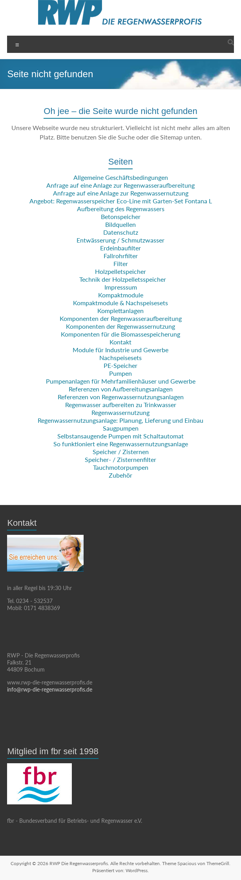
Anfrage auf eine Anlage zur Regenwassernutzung (120, 193)
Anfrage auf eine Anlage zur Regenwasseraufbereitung (120, 185)
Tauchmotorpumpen (120, 467)
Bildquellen (120, 224)
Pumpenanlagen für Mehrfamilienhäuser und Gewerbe (120, 381)
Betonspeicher (121, 216)
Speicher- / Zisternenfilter (120, 459)
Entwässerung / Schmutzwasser (120, 240)
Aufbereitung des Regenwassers (120, 208)
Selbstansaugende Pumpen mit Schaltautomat (120, 436)
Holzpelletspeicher (120, 271)
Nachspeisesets (120, 357)
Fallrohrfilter (121, 255)
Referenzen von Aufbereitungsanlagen (121, 389)
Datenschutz (120, 232)
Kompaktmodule (120, 295)
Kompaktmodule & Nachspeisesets (120, 302)
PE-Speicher (120, 365)
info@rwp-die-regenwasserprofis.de (49, 689)
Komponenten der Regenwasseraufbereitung (121, 318)
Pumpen (120, 373)
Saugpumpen (121, 428)
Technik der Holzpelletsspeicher (122, 279)
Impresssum (120, 287)
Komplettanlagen (120, 310)
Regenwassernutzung (120, 412)
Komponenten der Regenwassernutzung (120, 326)
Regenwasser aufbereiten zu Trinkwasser (120, 404)
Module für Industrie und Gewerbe (120, 349)
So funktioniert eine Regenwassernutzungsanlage (120, 443)
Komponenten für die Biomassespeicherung (120, 334)
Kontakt (120, 342)
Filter (120, 263)
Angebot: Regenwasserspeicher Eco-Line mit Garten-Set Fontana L (120, 201)
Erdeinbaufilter (120, 248)
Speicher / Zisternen (121, 451)
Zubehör (120, 475)
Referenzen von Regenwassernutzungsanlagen (121, 396)
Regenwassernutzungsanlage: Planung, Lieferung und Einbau (120, 420)
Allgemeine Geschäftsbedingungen (120, 177)
